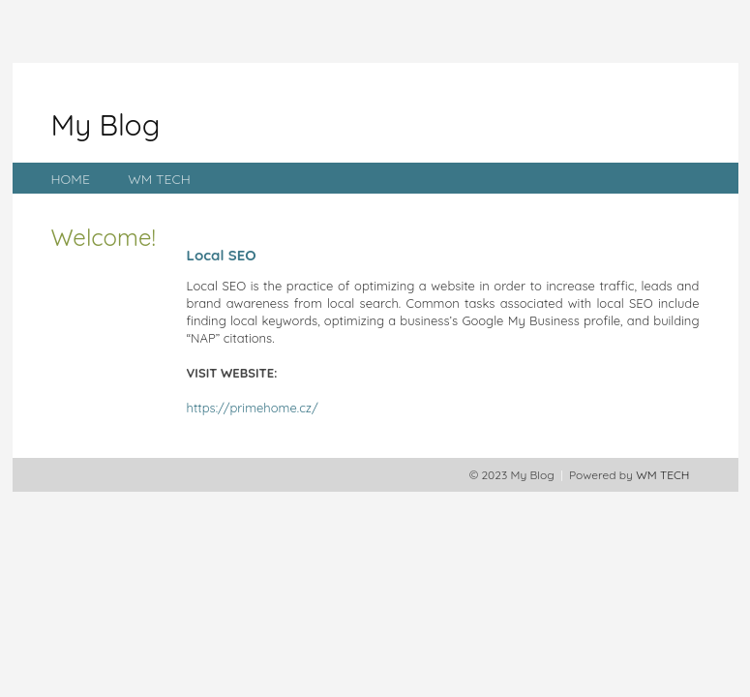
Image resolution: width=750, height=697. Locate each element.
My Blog (106, 124)
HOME (70, 179)
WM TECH (159, 179)
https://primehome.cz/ (252, 407)
